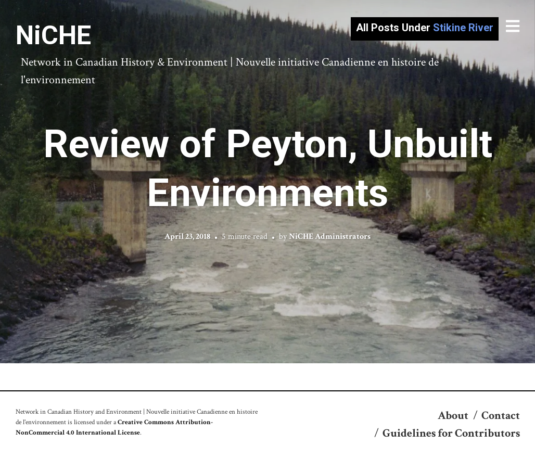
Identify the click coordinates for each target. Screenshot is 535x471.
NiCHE (53, 35)
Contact (500, 415)
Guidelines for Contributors (451, 433)
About (453, 415)
